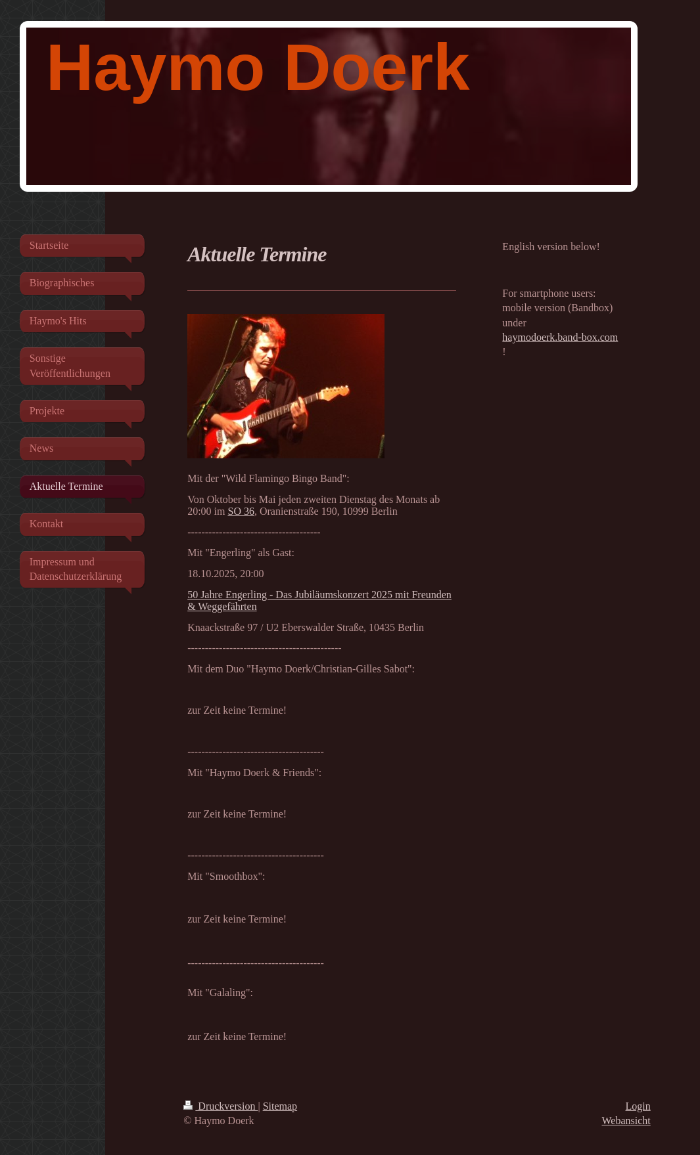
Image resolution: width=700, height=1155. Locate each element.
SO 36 (240, 511)
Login (638, 1106)
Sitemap (280, 1106)
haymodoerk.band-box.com (560, 337)
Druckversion (220, 1106)
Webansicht (626, 1120)
